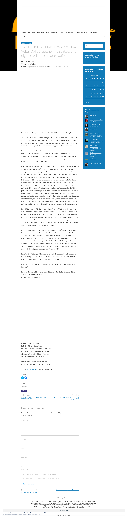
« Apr (87, 102)
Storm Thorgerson (95, 163)
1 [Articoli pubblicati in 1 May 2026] (97, 82)
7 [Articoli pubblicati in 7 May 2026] (94, 86)
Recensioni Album (43, 32)
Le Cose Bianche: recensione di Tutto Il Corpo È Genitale (96, 141)
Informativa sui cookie (37, 514)
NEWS (24, 37)
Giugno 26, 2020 (26, 43)
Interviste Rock (82, 32)
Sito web (24, 458)
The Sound (93, 115)
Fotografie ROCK (32, 369)
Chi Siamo (31, 32)
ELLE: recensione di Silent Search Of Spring (95, 154)
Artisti (62, 32)
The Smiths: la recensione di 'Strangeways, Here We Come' (95, 147)
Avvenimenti (70, 32)
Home (24, 32)
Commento (25, 420)
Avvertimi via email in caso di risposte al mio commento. (40, 474)
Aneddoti (54, 32)
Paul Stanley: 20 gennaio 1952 (95, 125)
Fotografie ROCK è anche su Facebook (92, 56)
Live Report (93, 32)
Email (23, 448)
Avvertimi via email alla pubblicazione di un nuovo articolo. (42, 479)
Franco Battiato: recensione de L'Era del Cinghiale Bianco (96, 135)
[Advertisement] (63, 20)
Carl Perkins (93, 129)
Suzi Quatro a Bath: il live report (96, 120)
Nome (23, 439)
